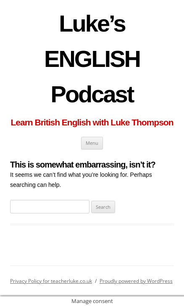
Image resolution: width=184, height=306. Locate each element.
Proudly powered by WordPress (136, 281)
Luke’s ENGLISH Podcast (92, 58)
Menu (92, 143)
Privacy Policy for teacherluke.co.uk (51, 281)
